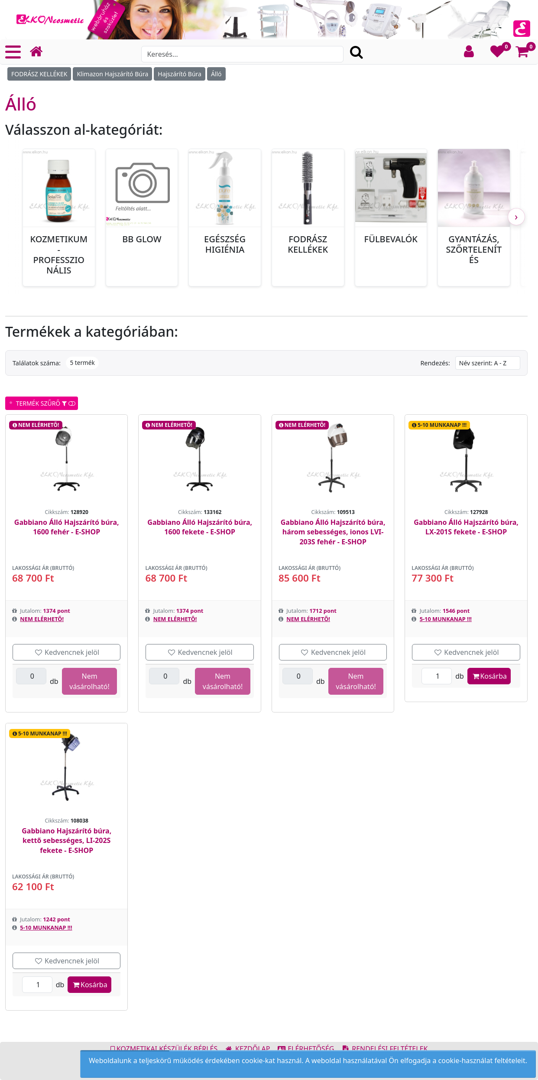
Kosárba (489, 676)
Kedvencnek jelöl (66, 652)
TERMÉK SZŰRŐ (42, 403)
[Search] (242, 54)
